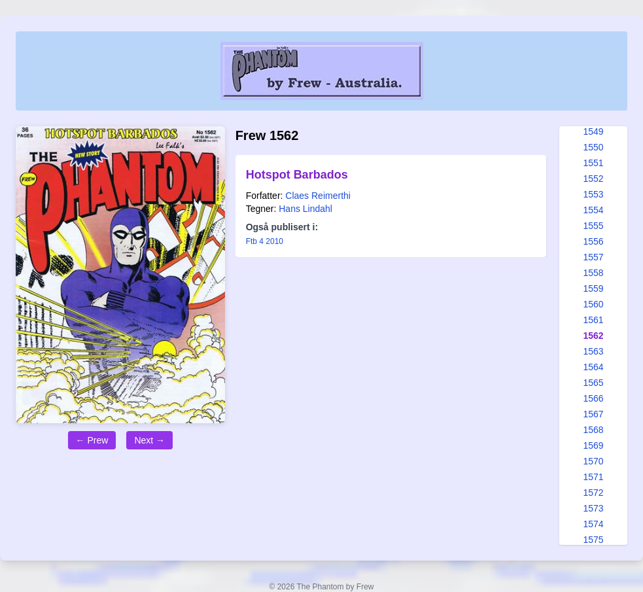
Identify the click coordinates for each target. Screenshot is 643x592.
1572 (593, 492)
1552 (593, 178)
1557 (593, 257)
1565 (593, 382)
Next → (149, 440)
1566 (593, 398)
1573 (593, 508)
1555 (593, 225)
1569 (593, 445)
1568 (593, 430)
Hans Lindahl (305, 208)
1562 (593, 335)
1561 (593, 320)
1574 (593, 524)
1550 (593, 147)
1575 (593, 539)
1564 (593, 367)
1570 (593, 461)
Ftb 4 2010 (264, 241)
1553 (593, 194)
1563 (593, 351)
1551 (593, 163)
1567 (593, 414)
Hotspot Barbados (297, 174)
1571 (593, 477)
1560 (593, 304)
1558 (593, 273)
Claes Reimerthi (318, 195)
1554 (593, 210)
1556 (593, 241)
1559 (593, 288)
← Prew (92, 440)
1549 (593, 131)
